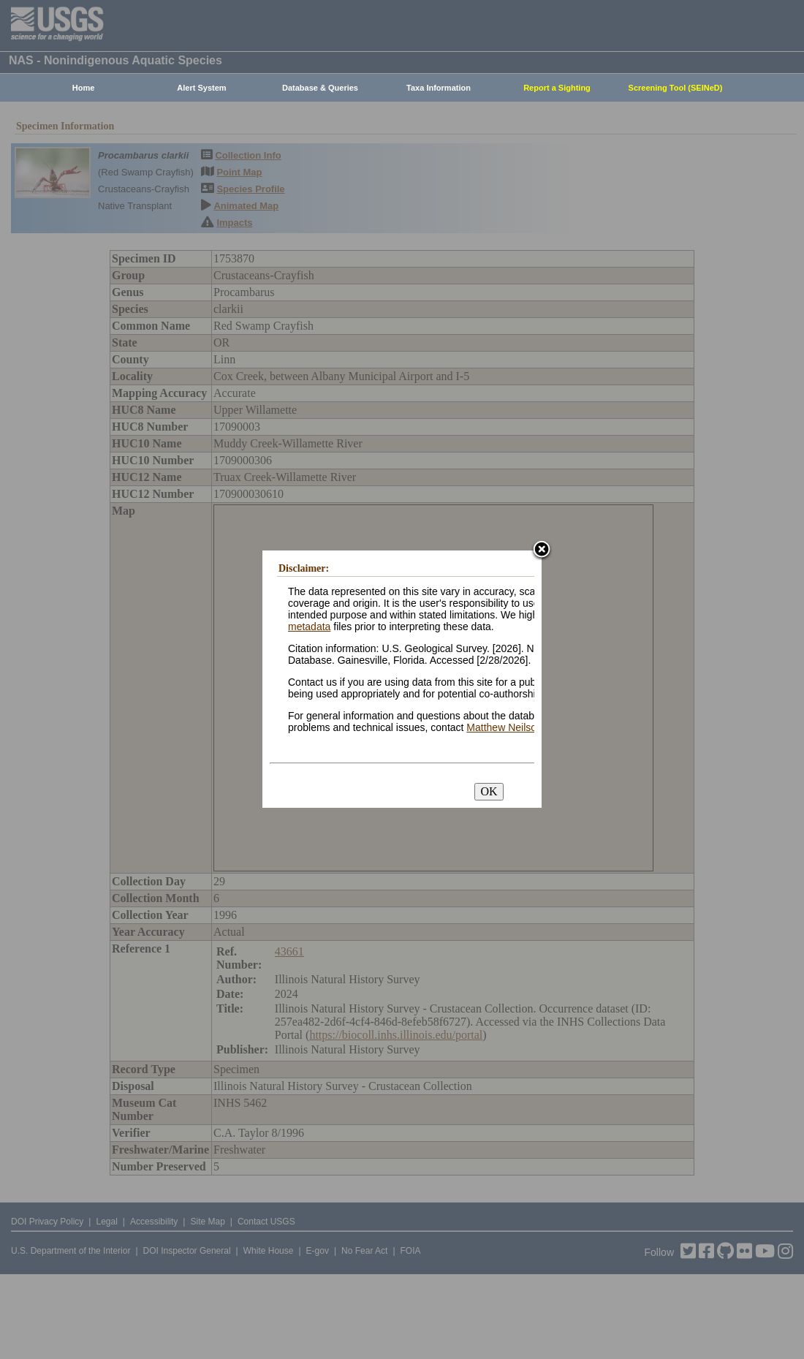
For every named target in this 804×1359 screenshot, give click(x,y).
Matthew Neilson (504, 727)
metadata (309, 626)
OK (488, 791)
